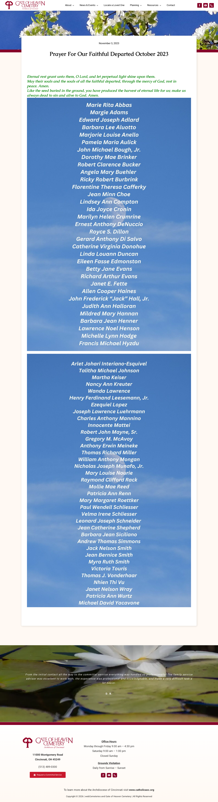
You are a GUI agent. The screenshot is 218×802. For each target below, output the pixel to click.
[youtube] (205, 5)
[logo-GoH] (47, 737)
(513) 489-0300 (47, 767)
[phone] (211, 5)
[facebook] (199, 5)
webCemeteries (93, 796)
